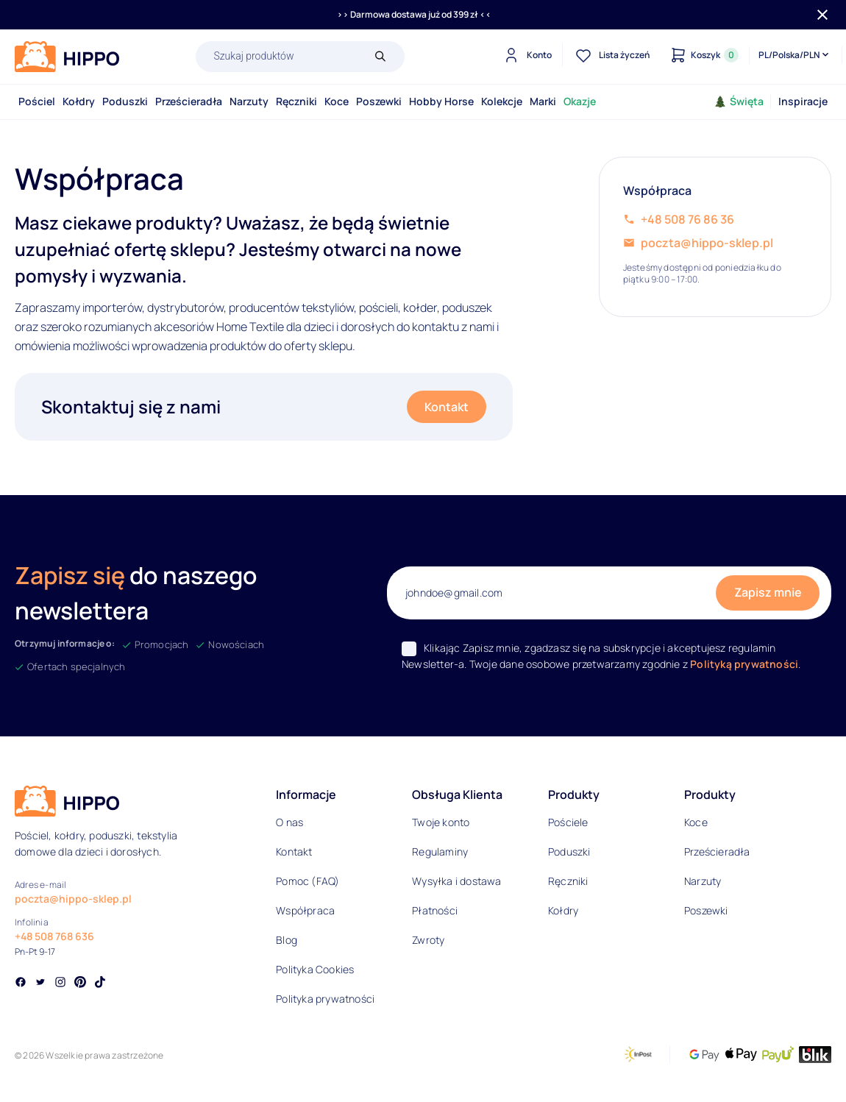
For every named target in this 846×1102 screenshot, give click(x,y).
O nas (289, 822)
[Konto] (526, 55)
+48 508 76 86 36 (687, 219)
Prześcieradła (188, 101)
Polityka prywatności (325, 999)
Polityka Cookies (315, 969)
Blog (286, 940)
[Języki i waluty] (794, 55)
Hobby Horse (441, 101)
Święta (739, 101)
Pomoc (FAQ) (307, 881)
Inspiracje (803, 101)
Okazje (580, 101)
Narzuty (249, 101)
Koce (336, 101)
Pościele (568, 822)
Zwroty (428, 940)
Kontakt (446, 407)
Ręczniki (296, 101)
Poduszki (125, 101)
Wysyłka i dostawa (456, 881)
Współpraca (305, 910)
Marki (543, 101)
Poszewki (379, 101)
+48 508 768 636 (54, 936)
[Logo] (67, 56)
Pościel (36, 101)
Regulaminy (440, 852)
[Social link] (20, 983)
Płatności (435, 910)
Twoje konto (440, 822)
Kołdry (79, 101)
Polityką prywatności (744, 664)
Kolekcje (501, 101)
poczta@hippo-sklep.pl (707, 243)
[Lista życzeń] (611, 55)
